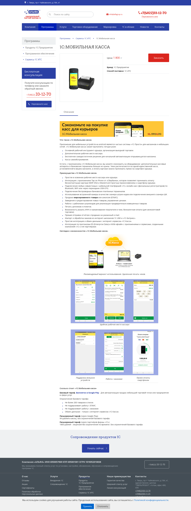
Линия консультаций (116, 488)
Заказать (159, 57)
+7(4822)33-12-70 (142, 490)
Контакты (140, 476)
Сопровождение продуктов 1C (96, 437)
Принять (87, 506)
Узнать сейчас (95, 448)
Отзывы (25, 480)
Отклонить (102, 506)
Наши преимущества (119, 476)
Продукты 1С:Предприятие (39, 47)
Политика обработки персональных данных (32, 492)
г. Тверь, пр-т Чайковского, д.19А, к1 (42, 2)
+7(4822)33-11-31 (142, 493)
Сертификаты (28, 488)
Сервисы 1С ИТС (33, 59)
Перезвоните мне (150, 16)
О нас (25, 476)
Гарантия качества (115, 480)
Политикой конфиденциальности (151, 500)
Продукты (84, 476)
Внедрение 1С (56, 480)
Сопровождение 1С (59, 484)
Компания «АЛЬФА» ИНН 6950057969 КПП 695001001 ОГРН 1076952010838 (61, 461)
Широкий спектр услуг (117, 484)
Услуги (54, 476)
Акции (25, 484)
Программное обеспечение (39, 53)
